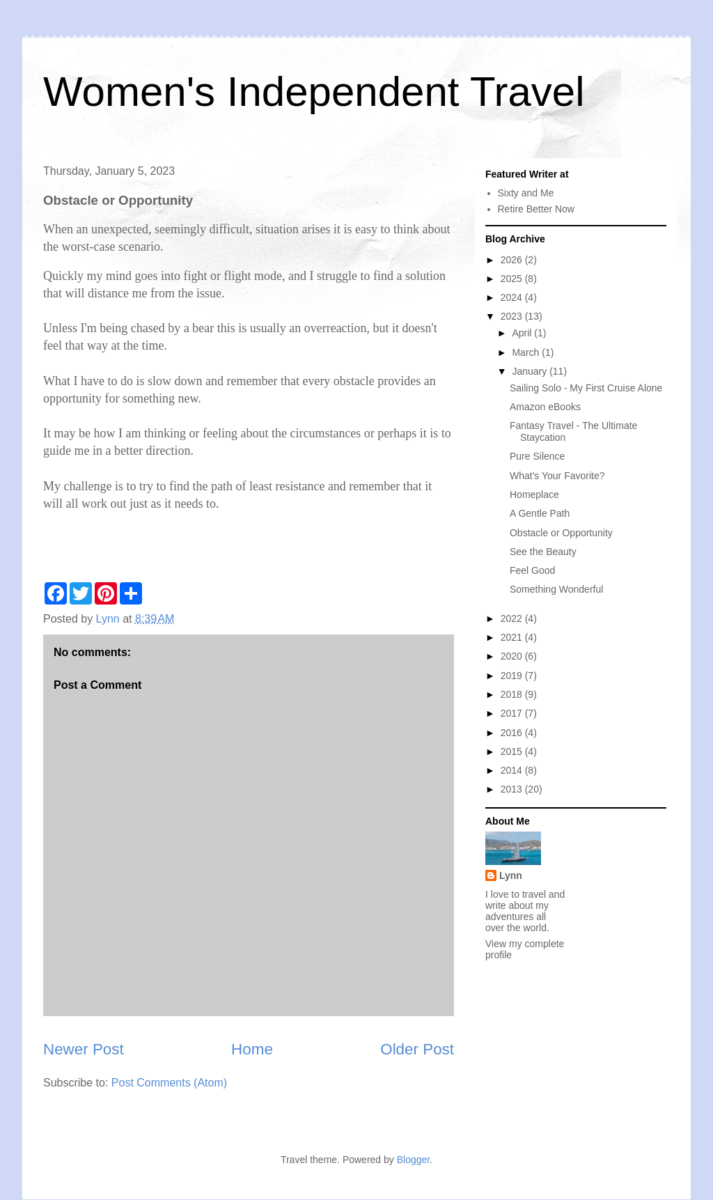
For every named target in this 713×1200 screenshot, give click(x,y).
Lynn (510, 875)
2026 (513, 259)
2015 (513, 751)
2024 (513, 297)
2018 (513, 694)
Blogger (413, 1159)
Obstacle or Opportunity (561, 532)
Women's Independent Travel (313, 91)
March (527, 352)
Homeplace (534, 494)
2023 (513, 316)
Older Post (417, 1049)
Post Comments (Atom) (169, 1083)
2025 (513, 278)
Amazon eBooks (545, 406)
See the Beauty (543, 551)
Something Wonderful (556, 589)
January (530, 371)
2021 (513, 637)
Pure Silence (537, 456)
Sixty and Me (526, 192)
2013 (513, 789)
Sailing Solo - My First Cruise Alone (586, 387)
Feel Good (532, 570)
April (523, 332)
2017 (513, 713)
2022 (513, 618)
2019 (513, 675)
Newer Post (83, 1049)
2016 (513, 732)
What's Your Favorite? (557, 475)
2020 (513, 656)
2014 (513, 770)
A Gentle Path (540, 513)
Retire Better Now (536, 209)
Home (252, 1049)
